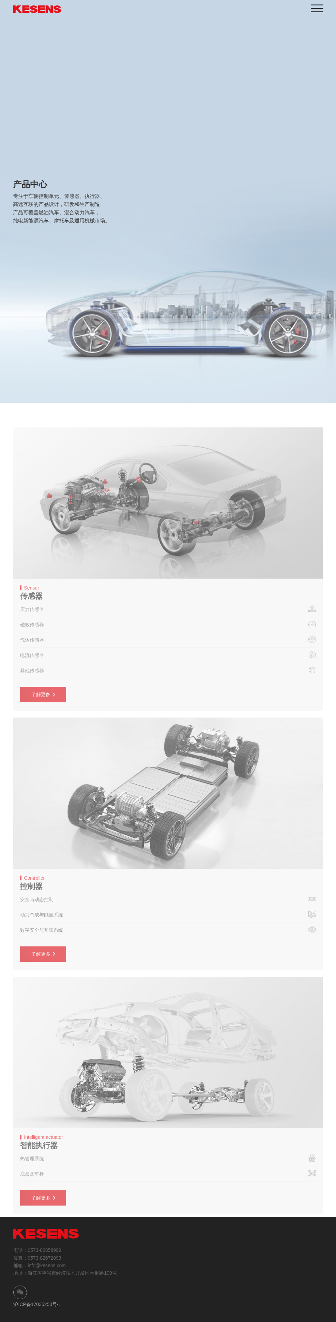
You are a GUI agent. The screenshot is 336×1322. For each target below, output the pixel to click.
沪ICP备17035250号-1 (37, 1304)
